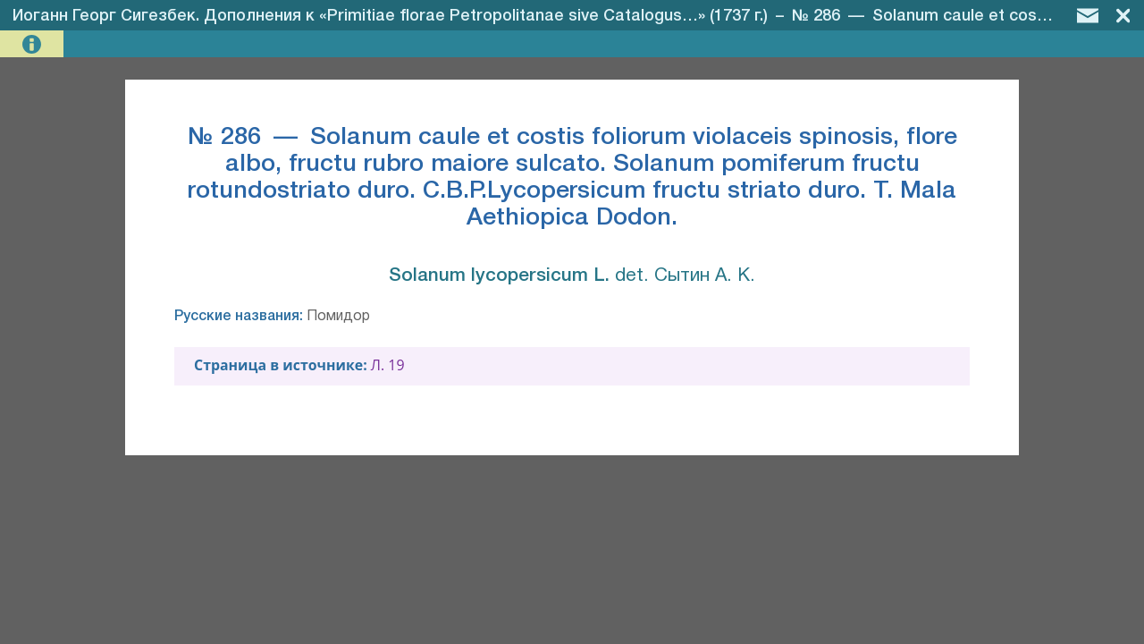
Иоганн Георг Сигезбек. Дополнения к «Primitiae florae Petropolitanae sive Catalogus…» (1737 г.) (390, 16)
